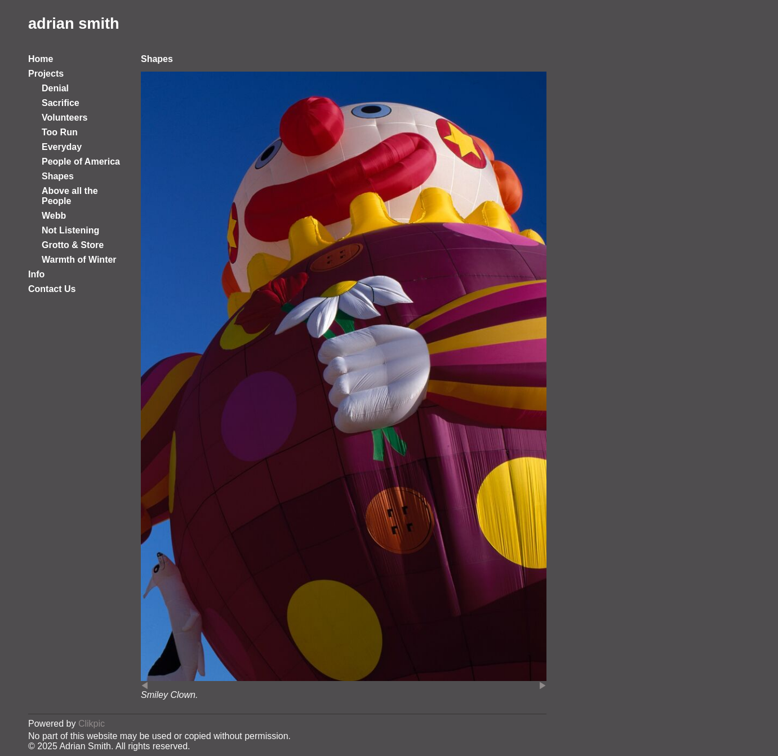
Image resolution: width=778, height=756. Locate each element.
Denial (55, 88)
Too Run (60, 132)
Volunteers (65, 117)
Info (36, 274)
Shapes (58, 176)
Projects (46, 73)
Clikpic (91, 723)
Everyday (62, 147)
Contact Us (51, 289)
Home (40, 59)
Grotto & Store (73, 245)
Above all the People (70, 196)
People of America (81, 161)
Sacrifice (60, 103)
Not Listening (70, 230)
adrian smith (73, 23)
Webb (54, 215)
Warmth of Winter (79, 259)
